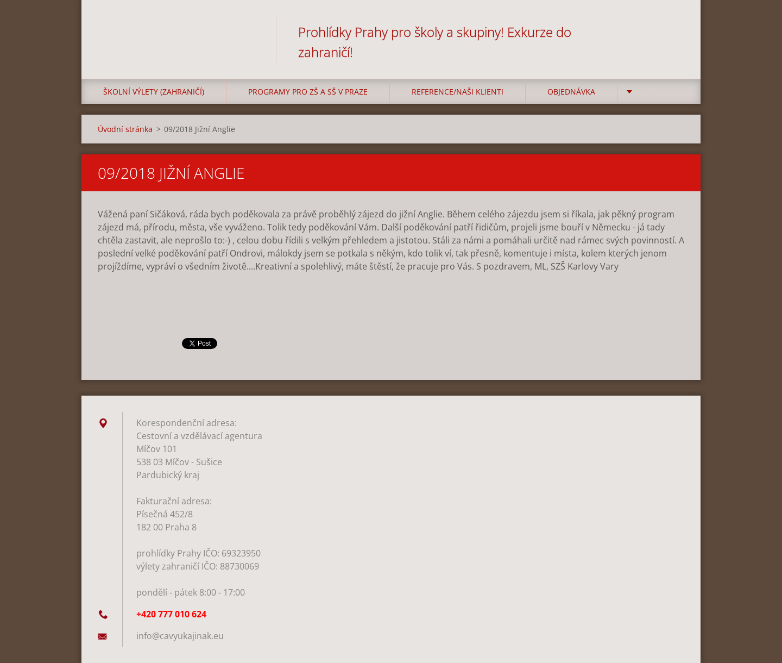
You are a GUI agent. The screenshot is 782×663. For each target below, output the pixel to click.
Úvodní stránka (125, 129)
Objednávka (571, 91)
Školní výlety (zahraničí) (153, 91)
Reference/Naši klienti (457, 91)
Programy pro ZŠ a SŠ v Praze (308, 91)
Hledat (672, 31)
